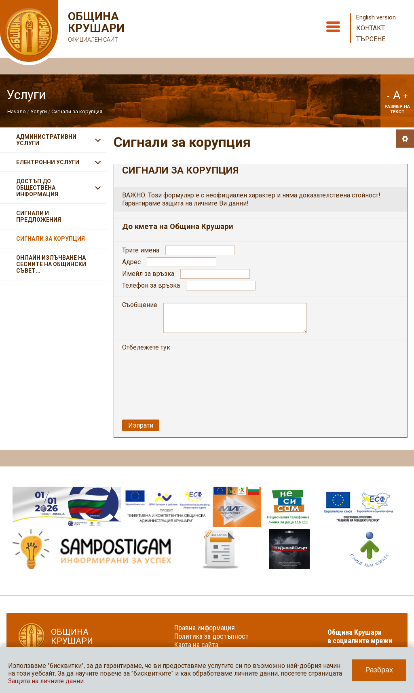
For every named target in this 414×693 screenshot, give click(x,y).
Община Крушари (95, 28)
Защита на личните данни (46, 681)
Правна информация (204, 627)
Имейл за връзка (148, 274)
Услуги (38, 111)
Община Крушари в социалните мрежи (359, 636)
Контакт (370, 28)
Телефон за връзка (151, 285)
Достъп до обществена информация (37, 187)
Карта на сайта (196, 644)
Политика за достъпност (211, 636)
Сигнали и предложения (38, 216)
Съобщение (139, 305)
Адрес (131, 262)
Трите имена (140, 250)
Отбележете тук (147, 347)
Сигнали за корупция (76, 111)
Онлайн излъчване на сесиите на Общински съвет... (51, 264)
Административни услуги (46, 140)
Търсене (370, 39)
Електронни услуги (47, 162)
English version (376, 17)
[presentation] (239, 359)
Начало (16, 111)
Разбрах (379, 670)
